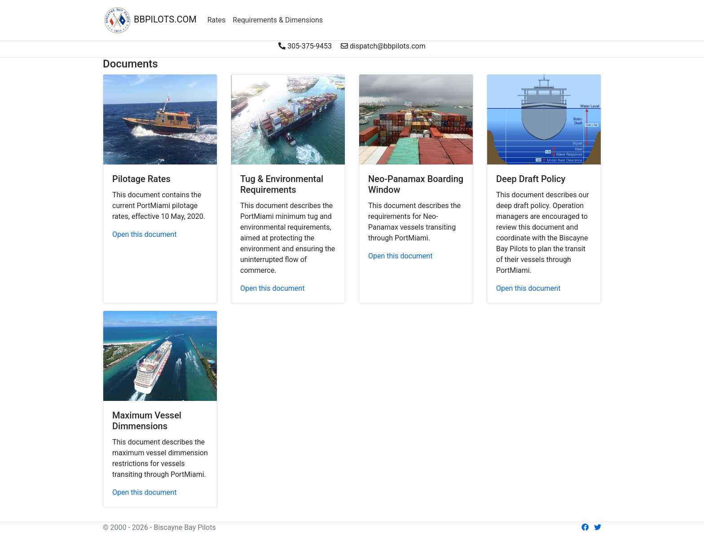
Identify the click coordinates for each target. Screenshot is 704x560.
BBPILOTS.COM (150, 20)
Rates (216, 20)
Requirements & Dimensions (278, 20)
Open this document (144, 234)
